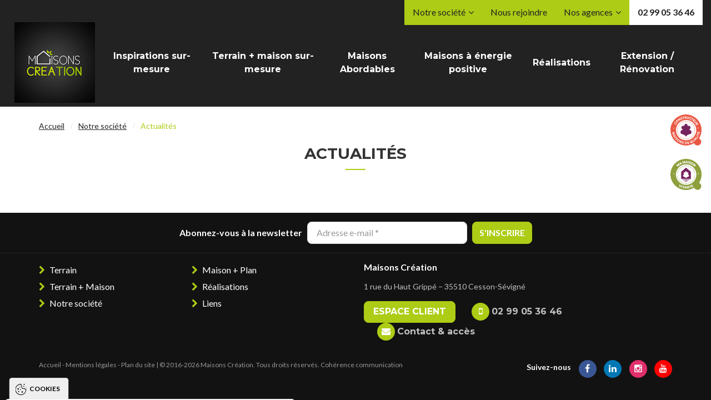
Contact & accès (436, 331)
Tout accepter (46, 381)
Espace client (409, 311)
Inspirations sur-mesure (152, 62)
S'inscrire (502, 232)
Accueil (51, 126)
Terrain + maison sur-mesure (263, 62)
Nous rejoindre (518, 12)
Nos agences (588, 12)
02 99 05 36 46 (666, 12)
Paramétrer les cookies (230, 381)
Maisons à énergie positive (468, 62)
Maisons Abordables (367, 62)
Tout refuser (130, 381)
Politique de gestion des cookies (85, 348)
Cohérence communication (362, 365)
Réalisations (561, 62)
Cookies (44, 241)
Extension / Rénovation (647, 62)
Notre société (439, 12)
